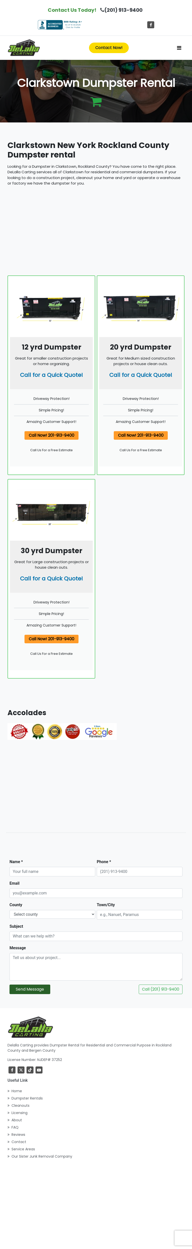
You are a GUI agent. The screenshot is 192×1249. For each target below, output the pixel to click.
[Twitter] (21, 1069)
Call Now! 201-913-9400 (51, 435)
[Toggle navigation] (179, 48)
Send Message (30, 989)
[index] (24, 48)
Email (15, 883)
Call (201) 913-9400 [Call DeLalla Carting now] (160, 989)
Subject (16, 926)
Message (18, 948)
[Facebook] (150, 24)
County (16, 904)
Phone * (104, 861)
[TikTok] (30, 1069)
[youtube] (39, 1069)
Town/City (106, 904)
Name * (16, 861)
